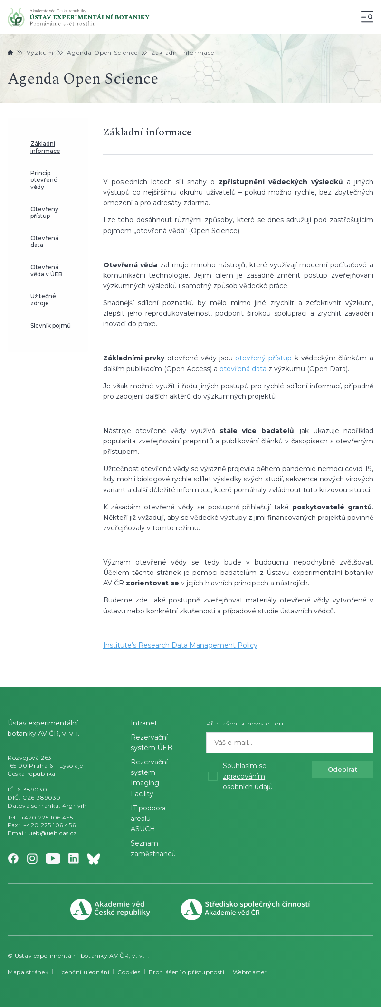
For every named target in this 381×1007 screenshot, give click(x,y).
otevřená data (243, 369)
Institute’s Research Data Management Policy (180, 645)
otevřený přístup (263, 358)
